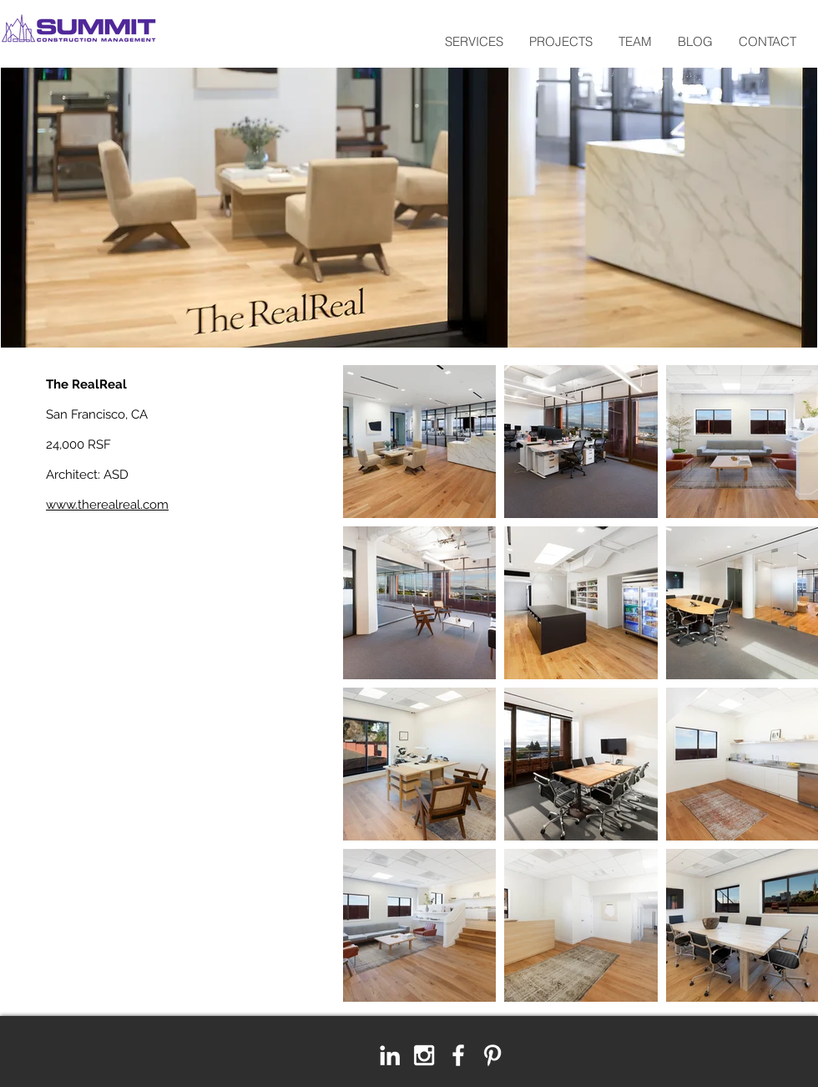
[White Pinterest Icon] (492, 1055)
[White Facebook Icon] (458, 1055)
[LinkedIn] (390, 1055)
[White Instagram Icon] (424, 1055)
